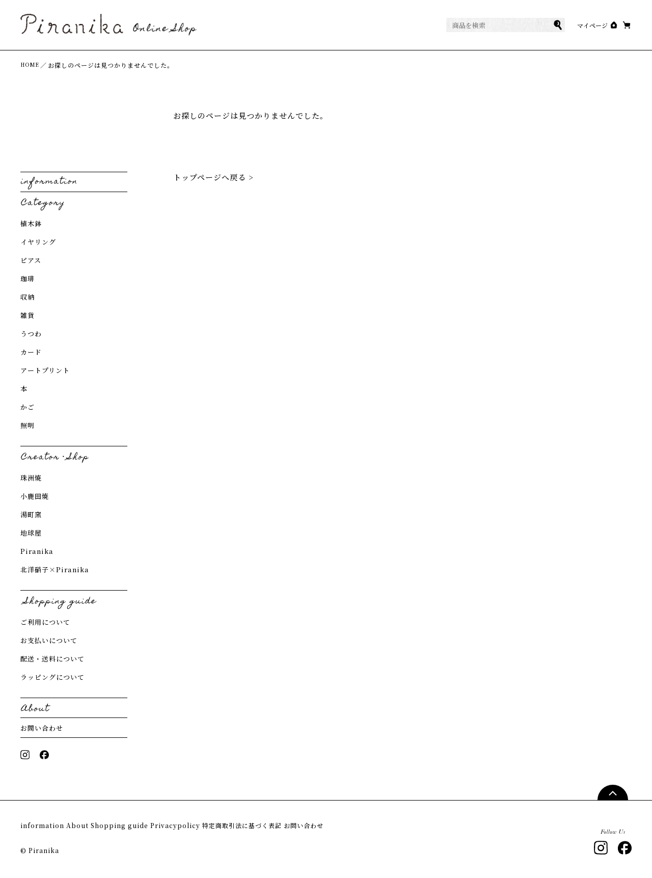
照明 (27, 426)
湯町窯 (31, 515)
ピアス (30, 261)
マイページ (571, 26)
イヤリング (38, 243)
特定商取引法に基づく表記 (309, 827)
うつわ (31, 334)
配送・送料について (52, 659)
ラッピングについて (52, 678)
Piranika (36, 552)
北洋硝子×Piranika (54, 570)
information (43, 827)
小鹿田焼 (34, 497)
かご (27, 408)
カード (31, 353)
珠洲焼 (31, 479)
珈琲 (27, 279)
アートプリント (45, 371)
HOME (31, 66)
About (93, 827)
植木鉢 (31, 224)
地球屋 (31, 534)
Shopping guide (151, 827)
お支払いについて (48, 641)
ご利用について (45, 623)
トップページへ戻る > (213, 178)
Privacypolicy (224, 827)
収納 (27, 298)
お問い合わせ (41, 729)
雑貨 (27, 316)
